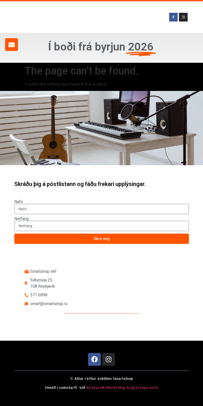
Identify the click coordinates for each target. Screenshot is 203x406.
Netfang (21, 219)
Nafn (18, 202)
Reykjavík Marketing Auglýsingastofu (122, 387)
